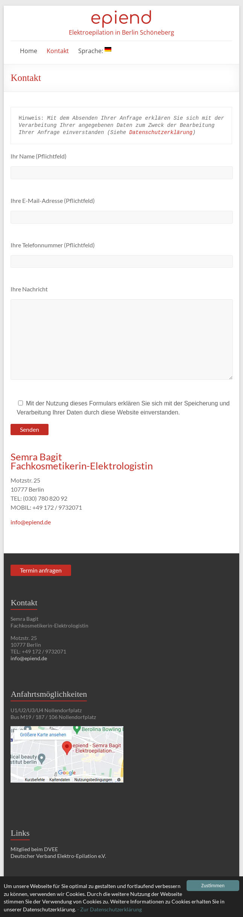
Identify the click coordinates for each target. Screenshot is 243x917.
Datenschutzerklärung (161, 132)
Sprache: (94, 51)
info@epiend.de (31, 522)
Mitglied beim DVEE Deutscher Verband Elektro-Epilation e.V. (58, 852)
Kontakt (58, 51)
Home (28, 51)
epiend (121, 18)
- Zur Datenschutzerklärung (109, 909)
